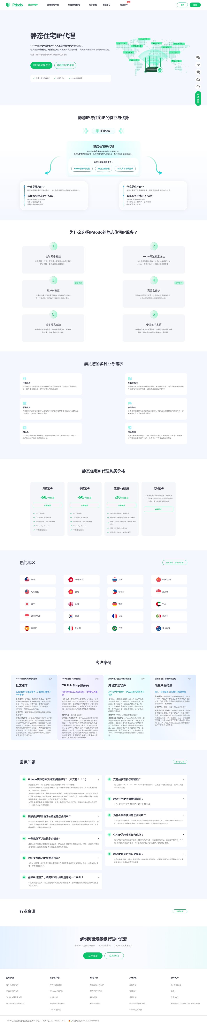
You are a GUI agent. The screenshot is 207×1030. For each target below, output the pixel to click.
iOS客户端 (54, 997)
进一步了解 (180, 762)
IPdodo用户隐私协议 (137, 1003)
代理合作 (124, 4)
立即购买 (47, 505)
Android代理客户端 (57, 1003)
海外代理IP (33, 5)
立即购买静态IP (41, 65)
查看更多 (179, 911)
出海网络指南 (74, 5)
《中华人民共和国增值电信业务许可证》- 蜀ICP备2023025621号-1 (35, 1021)
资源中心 (107, 5)
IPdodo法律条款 (135, 1010)
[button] (61, 779)
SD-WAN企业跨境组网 (15, 1003)
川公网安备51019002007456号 (83, 1021)
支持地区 (132, 991)
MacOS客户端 (55, 1010)
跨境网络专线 (53, 5)
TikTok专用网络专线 (14, 997)
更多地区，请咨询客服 (175, 562)
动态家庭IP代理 (12, 991)
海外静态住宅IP (12, 985)
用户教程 (93, 5)
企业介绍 (132, 985)
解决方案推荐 (95, 1003)
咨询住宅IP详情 (65, 65)
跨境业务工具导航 (97, 985)
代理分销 (132, 997)
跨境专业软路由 (56, 985)
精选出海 (93, 997)
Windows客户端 (56, 991)
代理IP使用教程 (96, 991)
